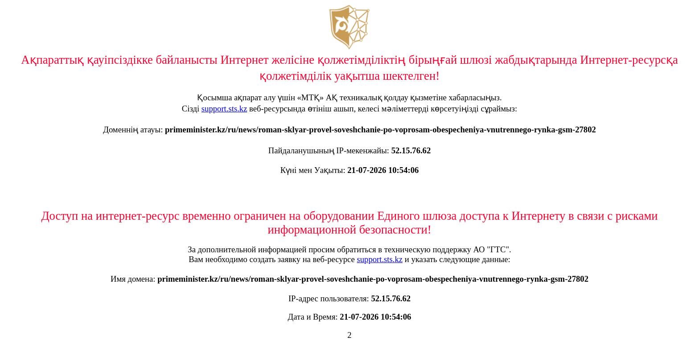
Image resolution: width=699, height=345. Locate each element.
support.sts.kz (224, 108)
